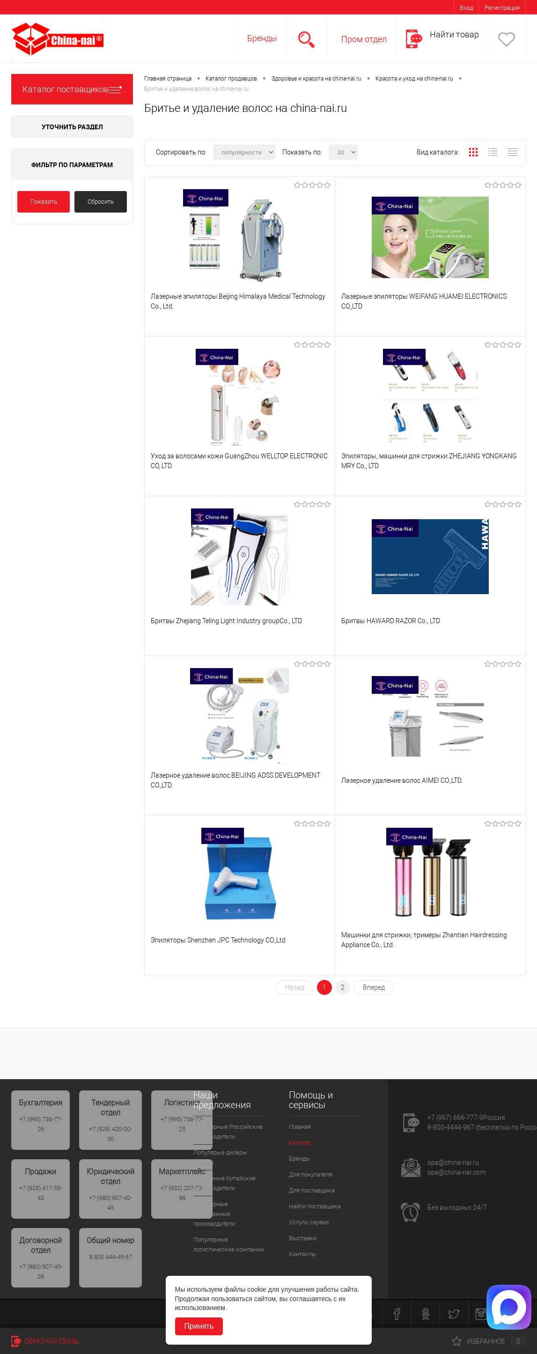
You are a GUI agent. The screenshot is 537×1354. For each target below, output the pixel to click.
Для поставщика (312, 1190)
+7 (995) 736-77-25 (182, 1124)
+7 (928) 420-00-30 (110, 1134)
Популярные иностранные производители (214, 1213)
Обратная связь (45, 1341)
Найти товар (454, 34)
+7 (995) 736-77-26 (40, 1124)
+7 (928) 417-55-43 (40, 1193)
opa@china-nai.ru (453, 1162)
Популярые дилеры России (220, 1157)
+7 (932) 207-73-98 (182, 1193)
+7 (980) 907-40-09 (40, 1271)
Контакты (302, 1254)
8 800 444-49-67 (110, 1256)
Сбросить (101, 201)
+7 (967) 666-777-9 (455, 1117)
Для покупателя (310, 1174)
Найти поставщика (315, 1206)
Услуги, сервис (309, 1222)
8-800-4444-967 (450, 1127)
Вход (466, 7)
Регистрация (502, 7)
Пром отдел (364, 39)
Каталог (300, 1142)
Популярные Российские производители (228, 1131)
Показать (43, 201)
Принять (199, 1326)
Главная (300, 1126)
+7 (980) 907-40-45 (110, 1202)
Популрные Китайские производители (224, 1183)
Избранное (489, 1341)
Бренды (262, 38)
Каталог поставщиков (72, 89)
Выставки (302, 1238)
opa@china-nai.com (456, 1172)
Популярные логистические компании (228, 1244)
